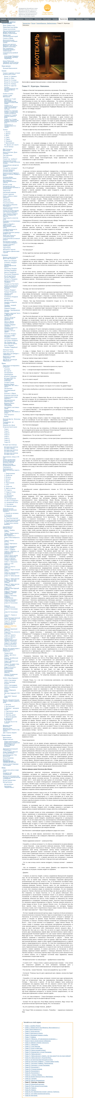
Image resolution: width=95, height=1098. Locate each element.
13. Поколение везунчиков (8, 496)
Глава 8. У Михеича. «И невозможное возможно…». (41, 1039)
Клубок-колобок (8, 93)
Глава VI (6, 438)
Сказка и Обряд (8, 38)
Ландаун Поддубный (10, 347)
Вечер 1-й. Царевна (10, 76)
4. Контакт (7, 479)
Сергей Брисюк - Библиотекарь (46, 23)
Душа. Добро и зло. (9, 25)
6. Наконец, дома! (10, 715)
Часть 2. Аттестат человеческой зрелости (9, 319)
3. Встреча (7, 477)
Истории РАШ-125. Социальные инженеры (10, 379)
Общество (38, 19)
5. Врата (6, 481)
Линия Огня (6, 201)
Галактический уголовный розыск (11, 239)
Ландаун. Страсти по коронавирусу (10, 328)
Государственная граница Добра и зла (11, 233)
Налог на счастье (8, 352)
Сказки (4, 71)
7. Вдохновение (9, 143)
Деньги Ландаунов (10, 272)
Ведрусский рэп (8, 739)
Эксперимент (8, 372)
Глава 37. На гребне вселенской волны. (37, 1093)
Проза (33, 23)
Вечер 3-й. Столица (10, 80)
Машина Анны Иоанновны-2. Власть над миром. (11, 730)
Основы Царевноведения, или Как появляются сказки (11, 89)
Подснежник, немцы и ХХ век (11, 457)
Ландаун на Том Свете (11, 284)
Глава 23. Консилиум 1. (32, 1067)
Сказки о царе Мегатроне (7, 96)
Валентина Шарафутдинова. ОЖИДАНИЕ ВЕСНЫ (9, 761)
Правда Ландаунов (10, 292)
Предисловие (8, 653)
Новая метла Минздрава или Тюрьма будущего (11, 211)
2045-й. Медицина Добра (10, 690)
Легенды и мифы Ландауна (9, 336)
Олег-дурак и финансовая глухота (11, 252)
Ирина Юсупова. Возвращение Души (9, 464)
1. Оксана (7, 132)
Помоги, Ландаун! (10, 290)
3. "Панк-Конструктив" (11, 518)
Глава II (6, 431)
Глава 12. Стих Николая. (32, 1046)
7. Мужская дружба (10, 717)
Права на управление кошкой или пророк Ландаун (11, 287)
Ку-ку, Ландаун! (9, 345)
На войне (7, 369)
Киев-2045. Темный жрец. (10, 696)
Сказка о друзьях (8, 194)
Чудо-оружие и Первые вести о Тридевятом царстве (10, 215)
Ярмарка (71, 19)
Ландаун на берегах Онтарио (10, 302)
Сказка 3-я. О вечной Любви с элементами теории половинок (11, 112)
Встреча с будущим (10, 376)
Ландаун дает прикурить (8, 294)
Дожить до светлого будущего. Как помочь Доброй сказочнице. (10, 45)
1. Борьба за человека (11, 513)
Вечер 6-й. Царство (10, 85)
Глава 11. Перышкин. (31, 1044)
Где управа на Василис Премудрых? (10, 205)
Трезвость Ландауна (10, 279)
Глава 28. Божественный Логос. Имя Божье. (39, 1076)
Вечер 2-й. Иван (9, 78)
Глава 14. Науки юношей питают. (35, 1050)
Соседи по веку (9, 382)
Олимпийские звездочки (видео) (11, 165)
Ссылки (86, 19)
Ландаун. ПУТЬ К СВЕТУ (9, 331)
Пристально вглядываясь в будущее (11, 366)
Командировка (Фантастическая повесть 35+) (11, 470)
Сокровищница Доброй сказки (10, 53)
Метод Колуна (8, 300)
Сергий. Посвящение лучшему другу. (11, 675)
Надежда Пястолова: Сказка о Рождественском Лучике (11, 162)
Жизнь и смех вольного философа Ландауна (10, 258)
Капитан (5, 157)
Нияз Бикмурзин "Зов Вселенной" (10, 755)
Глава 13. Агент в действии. (34, 1048)
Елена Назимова (8, 758)
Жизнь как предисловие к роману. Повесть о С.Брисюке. (11, 650)
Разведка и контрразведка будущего (11, 221)
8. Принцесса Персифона (8, 719)
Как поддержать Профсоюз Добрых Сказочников (9, 50)
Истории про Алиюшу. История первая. (11, 447)
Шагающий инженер (9, 192)
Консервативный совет (9, 391)
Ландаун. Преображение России (12, 310)
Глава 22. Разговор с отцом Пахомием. (37, 1065)
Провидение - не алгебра (8, 422)
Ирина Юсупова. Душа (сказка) (10, 153)
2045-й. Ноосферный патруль (10, 687)
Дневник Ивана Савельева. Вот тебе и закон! (11, 385)
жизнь (33, 338)
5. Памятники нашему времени (11, 523)
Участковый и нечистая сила (10, 218)
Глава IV (6, 435)
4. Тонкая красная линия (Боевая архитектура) (12, 520)
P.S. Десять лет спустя (11, 145)
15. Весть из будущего (11, 500)
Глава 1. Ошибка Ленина (32, 1026)
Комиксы (7, 298)
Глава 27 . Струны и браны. (33, 1075)
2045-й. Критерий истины (9, 682)
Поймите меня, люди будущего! (11, 397)
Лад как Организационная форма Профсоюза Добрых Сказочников (11, 32)
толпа (39, 816)
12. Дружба (7, 494)
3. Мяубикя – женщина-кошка (11, 708)
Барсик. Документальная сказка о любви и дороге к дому (11, 701)
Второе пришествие (9, 780)
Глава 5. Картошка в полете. (34, 1033)
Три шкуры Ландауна (11, 340)
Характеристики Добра (10, 27)
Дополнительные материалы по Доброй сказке (10, 41)
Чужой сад (6, 199)
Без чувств (7, 371)
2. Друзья (7, 133)
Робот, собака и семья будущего (10, 196)
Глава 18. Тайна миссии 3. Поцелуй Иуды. (38, 1058)
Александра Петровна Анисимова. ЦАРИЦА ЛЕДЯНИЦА (11, 57)
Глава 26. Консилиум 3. (32, 1073)
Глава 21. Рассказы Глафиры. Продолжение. (39, 1063)
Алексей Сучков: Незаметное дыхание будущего (10, 510)
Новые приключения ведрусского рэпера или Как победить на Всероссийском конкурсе (12, 744)
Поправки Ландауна (10, 338)
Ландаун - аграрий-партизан (10, 306)
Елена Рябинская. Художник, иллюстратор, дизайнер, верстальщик (11, 62)
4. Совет (7, 137)
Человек (55, 19)
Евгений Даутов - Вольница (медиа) (11, 419)
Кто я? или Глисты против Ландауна (10, 276)
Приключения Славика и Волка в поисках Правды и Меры (11, 174)
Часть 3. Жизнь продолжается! (9, 322)
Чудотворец (7, 247)
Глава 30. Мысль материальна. (35, 1080)
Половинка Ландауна (11, 297)
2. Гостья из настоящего (8, 515)
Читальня (79, 19)
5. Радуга (7, 139)
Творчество (63, 19)
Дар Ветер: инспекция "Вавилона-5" (10, 360)
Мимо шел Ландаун (10, 260)
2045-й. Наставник (10, 680)
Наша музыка (6, 66)
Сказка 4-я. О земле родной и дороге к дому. (10, 116)
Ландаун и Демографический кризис (10, 266)
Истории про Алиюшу (10, 445)
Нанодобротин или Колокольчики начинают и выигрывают (11, 187)
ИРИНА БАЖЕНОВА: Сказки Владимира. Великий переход (9, 461)
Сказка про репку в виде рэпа (11, 770)
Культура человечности (15, 19)
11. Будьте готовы (10, 492)
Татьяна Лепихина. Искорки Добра (9, 170)
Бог (23, 338)
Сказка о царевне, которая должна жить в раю (11, 73)
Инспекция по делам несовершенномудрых (10, 242)
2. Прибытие (8, 475)
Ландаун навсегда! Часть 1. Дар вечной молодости (12, 314)
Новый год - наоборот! (10, 159)
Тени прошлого (9, 414)
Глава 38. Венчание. (31, 1095)
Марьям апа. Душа (9, 425)
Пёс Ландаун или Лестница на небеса (10, 343)
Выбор (6, 416)
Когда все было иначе (10, 427)
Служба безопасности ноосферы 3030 (10, 230)
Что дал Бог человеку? (10, 168)
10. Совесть (8, 490)
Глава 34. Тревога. (31, 1088)
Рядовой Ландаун (10, 308)
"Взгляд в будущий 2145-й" (12, 693)
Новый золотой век (9, 29)
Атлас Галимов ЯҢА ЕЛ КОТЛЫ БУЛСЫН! (10, 752)
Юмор (4, 768)
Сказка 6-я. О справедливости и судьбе (10, 126)
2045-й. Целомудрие (10, 685)
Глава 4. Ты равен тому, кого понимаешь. (11, 664)
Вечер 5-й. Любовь (10, 84)
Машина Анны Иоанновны (7, 726)
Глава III (6, 433)
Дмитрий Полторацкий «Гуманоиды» (10, 749)
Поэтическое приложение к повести (8, 671)
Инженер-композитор (11, 395)
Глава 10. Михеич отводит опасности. (37, 1043)
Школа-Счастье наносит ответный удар (10, 208)
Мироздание (29, 19)
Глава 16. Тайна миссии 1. (33, 1054)
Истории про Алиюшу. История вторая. (11, 450)
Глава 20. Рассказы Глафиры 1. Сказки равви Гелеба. (42, 1061)
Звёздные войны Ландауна (9, 281)
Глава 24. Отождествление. (33, 1069)
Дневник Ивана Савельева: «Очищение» (9, 404)
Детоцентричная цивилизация (9, 400)
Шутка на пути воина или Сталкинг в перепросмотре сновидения (11, 777)
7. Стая (6, 484)
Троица (5, 129)
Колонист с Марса (10, 393)
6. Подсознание (9, 483)
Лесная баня (8, 388)
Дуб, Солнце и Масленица (7, 149)
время (71, 124)
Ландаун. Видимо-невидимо (10, 325)
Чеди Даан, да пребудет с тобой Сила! (11, 354)
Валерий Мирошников (10, 68)
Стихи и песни (6, 735)
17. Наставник (8, 504)
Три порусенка (7, 155)
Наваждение (7, 467)
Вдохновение (7, 737)
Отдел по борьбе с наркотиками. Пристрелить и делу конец (9, 225)
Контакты (4, 21)
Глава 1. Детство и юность (10, 655)
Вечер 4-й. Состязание (11, 82)
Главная (3, 19)
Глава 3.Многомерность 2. (33, 1029)
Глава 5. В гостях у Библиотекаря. (10, 667)
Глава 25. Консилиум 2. (32, 1071)
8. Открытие (8, 486)
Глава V (6, 436)
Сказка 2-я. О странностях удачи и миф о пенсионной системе (10, 107)
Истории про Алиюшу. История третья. (11, 453)
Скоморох (5, 255)
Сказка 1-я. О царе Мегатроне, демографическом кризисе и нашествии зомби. (11, 101)
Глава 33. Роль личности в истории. (36, 1086)
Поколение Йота (8, 203)
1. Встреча (7, 704)
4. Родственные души (11, 711)
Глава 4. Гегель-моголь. (32, 1031)
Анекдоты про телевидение (7, 773)
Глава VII (7, 440)
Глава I (6, 429)
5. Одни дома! (8, 713)
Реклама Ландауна (10, 270)
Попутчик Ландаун (10, 334)
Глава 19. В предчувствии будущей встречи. (39, 1060)
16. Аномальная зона (11, 502)
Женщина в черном (9, 249)
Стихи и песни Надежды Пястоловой (11, 764)
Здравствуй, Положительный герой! (10, 35)
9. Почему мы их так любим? (10, 722)
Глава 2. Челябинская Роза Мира (11, 658)
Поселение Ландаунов (11, 274)
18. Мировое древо (10, 506)
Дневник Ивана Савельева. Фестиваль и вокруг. (12, 412)
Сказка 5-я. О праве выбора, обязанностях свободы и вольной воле (11, 121)
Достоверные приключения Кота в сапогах (9, 181)
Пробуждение (8, 374)
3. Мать (6, 135)
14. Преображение (10, 499)
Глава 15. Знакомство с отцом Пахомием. (38, 1052)
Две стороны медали (9, 733)
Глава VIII (7, 442)
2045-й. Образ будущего (10, 678)
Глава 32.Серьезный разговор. (34, 1084)
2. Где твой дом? (9, 706)
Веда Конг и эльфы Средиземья (9, 357)
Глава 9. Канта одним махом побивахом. (38, 1041)
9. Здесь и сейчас (9, 488)
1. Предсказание (9, 473)
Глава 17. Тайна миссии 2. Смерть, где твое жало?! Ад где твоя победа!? (48, 1056)
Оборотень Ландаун (10, 268)
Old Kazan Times (8, 350)
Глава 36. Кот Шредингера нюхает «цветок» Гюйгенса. (42, 1092)
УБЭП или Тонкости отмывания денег (9, 236)
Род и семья (47, 19)
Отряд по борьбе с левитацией (9, 245)
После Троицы (8, 146)
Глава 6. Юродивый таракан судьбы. (36, 1035)
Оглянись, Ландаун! (10, 262)
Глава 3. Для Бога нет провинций (11, 661)
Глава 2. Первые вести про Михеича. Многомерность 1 (42, 1027)
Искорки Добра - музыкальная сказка (9, 177)
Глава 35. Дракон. (30, 1090)
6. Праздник (8, 141)
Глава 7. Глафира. (30, 1037)
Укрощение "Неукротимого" (9, 786)
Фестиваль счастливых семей (11, 408)
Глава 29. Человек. (31, 1078)
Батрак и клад (7, 184)
